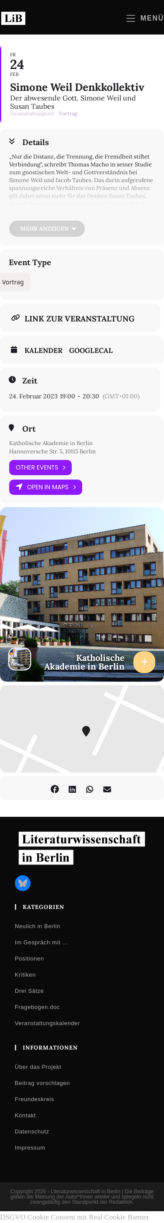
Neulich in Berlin (37, 926)
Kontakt (25, 1115)
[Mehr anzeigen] (47, 229)
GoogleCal (91, 350)
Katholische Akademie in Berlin (51, 443)
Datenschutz (32, 1131)
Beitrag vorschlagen (42, 1083)
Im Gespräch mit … (41, 942)
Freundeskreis (34, 1099)
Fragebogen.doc (37, 1007)
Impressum (30, 1147)
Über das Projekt (38, 1067)
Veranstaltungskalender (47, 1023)
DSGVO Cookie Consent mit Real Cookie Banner (74, 1217)
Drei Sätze (29, 991)
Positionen (29, 958)
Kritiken (25, 974)
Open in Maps (46, 487)
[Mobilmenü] (145, 18)
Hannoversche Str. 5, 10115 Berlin (52, 451)
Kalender (43, 350)
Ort (28, 429)
